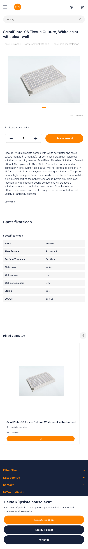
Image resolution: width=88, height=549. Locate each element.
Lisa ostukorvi (64, 138)
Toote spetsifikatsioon (36, 44)
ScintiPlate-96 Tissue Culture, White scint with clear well (41, 422)
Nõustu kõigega (44, 519)
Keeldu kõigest (44, 529)
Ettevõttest (11, 470)
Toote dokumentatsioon (65, 44)
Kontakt (8, 485)
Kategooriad (11, 477)
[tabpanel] (44, 79)
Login (12, 127)
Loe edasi (10, 201)
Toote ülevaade (12, 44)
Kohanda (44, 539)
